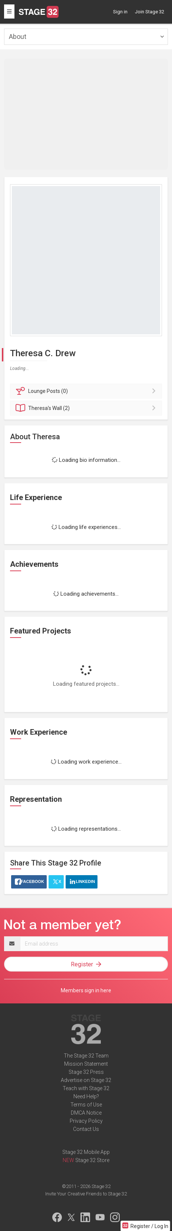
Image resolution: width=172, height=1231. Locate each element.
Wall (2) (87, 408)
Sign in (120, 11)
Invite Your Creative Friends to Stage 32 (86, 1194)
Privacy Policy (86, 1121)
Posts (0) (87, 391)
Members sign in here (86, 990)
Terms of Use (86, 1105)
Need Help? (86, 1096)
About (17, 36)
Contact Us (86, 1129)
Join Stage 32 (149, 11)
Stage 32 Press (86, 1072)
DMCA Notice (86, 1113)
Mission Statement (86, 1064)
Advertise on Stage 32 (86, 1080)
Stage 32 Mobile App (86, 1152)
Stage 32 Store (92, 1160)
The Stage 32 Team (86, 1056)
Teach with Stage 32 (86, 1088)
